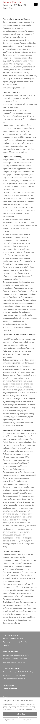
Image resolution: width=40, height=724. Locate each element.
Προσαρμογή (9, 720)
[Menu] (34, 4)
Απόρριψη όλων (28, 720)
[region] (20, 710)
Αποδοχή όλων (20, 714)
